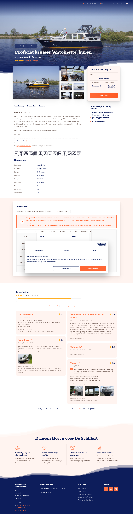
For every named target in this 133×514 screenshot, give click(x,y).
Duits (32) (72, 306)
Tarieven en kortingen (85, 500)
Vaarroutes (81, 491)
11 (84, 409)
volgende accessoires (24, 146)
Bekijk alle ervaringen (31, 61)
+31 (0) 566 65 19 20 (23, 505)
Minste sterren (36, 306)
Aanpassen (66, 268)
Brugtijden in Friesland (85, 497)
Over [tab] (94, 250)
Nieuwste (43, 306)
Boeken (42, 106)
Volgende (91, 409)
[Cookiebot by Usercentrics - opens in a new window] (98, 244)
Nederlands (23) (64, 306)
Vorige (40, 409)
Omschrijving (19, 106)
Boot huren (104, 95)
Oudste (49, 306)
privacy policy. (51, 261)
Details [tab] (66, 250)
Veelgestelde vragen (84, 494)
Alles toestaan (93, 268)
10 (80, 409)
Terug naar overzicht (26, 46)
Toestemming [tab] (38, 250)
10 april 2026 (104, 78)
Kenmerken (31, 106)
